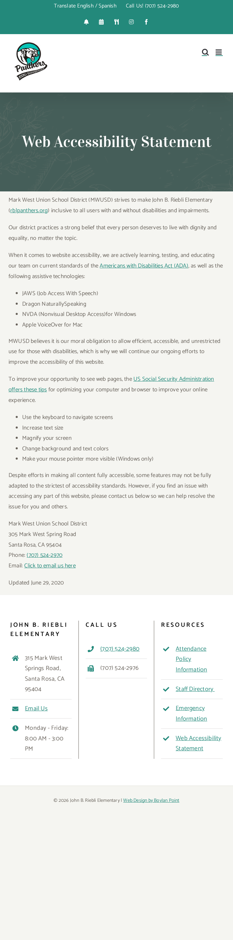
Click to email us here (49, 565)
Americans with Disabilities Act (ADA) (144, 266)
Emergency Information (191, 713)
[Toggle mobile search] (205, 52)
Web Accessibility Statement (198, 743)
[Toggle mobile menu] (219, 52)
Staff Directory (195, 689)
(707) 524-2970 (44, 555)
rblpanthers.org (29, 210)
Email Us (36, 709)
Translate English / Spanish (85, 6)
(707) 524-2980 (120, 649)
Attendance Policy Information (191, 659)
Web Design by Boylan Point (151, 801)
